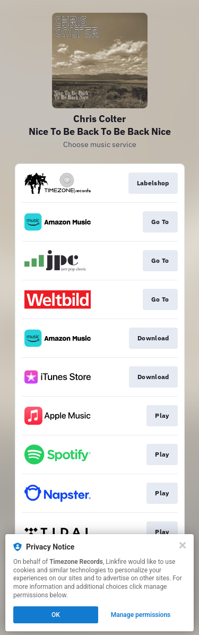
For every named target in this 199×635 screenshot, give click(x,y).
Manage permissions (141, 615)
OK (55, 615)
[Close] (182, 545)
